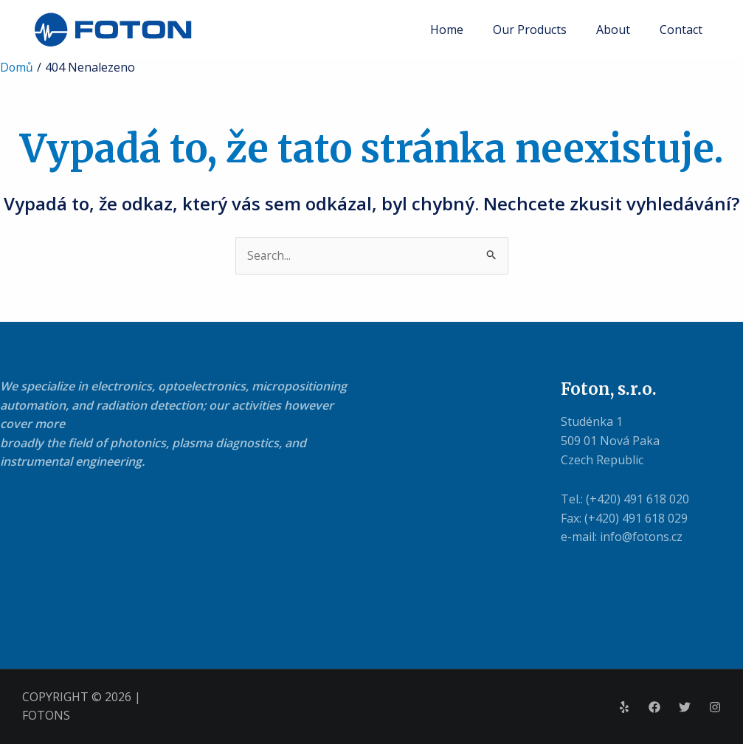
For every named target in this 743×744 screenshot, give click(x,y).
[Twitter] (685, 707)
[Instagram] (715, 707)
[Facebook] (654, 707)
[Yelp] (624, 707)
